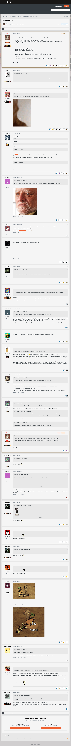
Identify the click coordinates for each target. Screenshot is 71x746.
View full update (15, 62)
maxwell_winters (26, 411)
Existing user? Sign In (59, 6)
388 (7, 143)
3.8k (7, 296)
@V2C (17, 154)
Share (57, 24)
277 (7, 573)
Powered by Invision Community (35, 744)
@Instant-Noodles (22, 230)
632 (7, 341)
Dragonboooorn (26, 549)
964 (7, 538)
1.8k (7, 355)
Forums (7, 10)
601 (7, 318)
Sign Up (66, 6)
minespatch (25, 566)
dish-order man (26, 695)
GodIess (25, 474)
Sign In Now (51, 728)
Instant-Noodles (26, 505)
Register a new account (20, 728)
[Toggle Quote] (14, 73)
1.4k (7, 187)
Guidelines (2, 12)
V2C (24, 73)
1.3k (7, 702)
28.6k (7, 556)
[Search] (57, 10)
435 (7, 249)
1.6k (7, 100)
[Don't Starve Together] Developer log (18, 24)
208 (7, 674)
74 (7, 656)
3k (7, 44)
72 (7, 384)
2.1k (7, 234)
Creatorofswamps (26, 435)
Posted (16, 33)
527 (7, 276)
